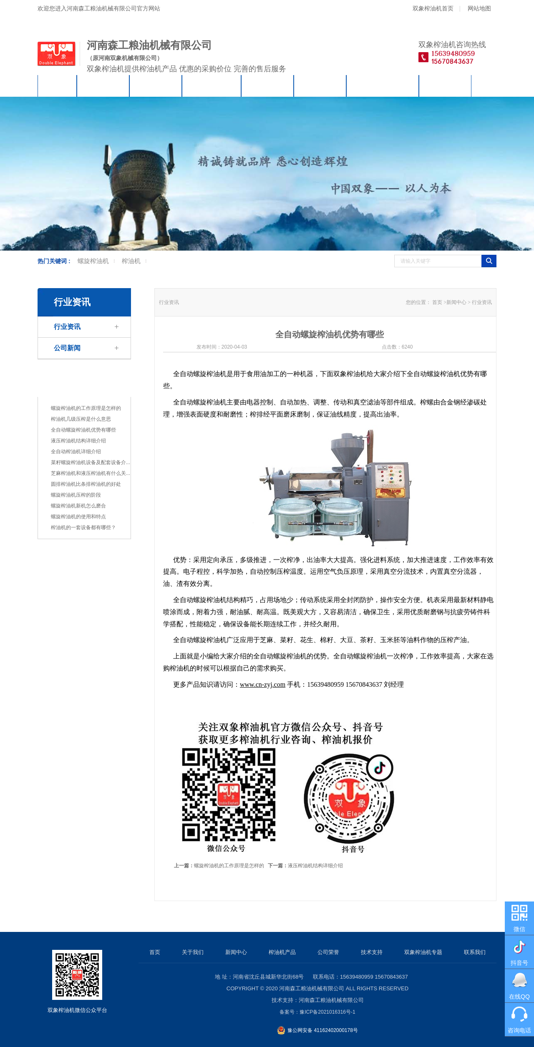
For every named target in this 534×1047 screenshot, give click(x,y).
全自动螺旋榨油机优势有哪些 (83, 430)
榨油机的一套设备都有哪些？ (83, 527)
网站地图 (479, 8)
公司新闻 (67, 348)
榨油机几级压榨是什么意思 (81, 419)
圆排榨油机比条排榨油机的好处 (86, 484)
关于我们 (103, 85)
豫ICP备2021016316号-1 (327, 1012)
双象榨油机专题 (382, 85)
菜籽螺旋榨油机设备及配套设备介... (90, 462)
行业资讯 (67, 326)
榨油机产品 (211, 85)
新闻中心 (155, 85)
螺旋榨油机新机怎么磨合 (78, 506)
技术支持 (320, 85)
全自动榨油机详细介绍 (76, 451)
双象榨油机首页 (433, 8)
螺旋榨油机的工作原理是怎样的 (86, 408)
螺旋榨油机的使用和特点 (78, 517)
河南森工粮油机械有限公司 (311, 988)
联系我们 (445, 85)
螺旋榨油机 (93, 260)
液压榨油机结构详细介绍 (78, 441)
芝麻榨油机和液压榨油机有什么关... (90, 473)
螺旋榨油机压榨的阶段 (76, 495)
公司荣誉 (267, 85)
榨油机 (131, 260)
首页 (57, 85)
